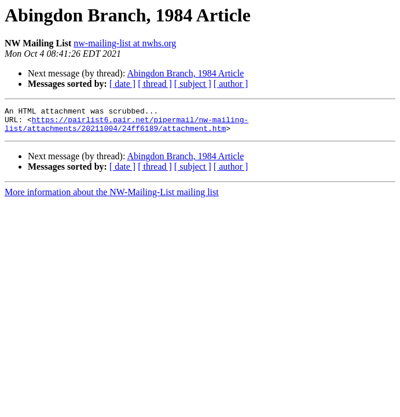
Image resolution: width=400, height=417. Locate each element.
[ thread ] (155, 84)
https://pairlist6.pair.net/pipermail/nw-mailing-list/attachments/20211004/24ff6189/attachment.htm (126, 128)
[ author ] (231, 84)
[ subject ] (192, 84)
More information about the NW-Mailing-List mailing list (112, 197)
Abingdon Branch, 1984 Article (185, 73)
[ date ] (122, 84)
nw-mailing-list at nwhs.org (125, 43)
